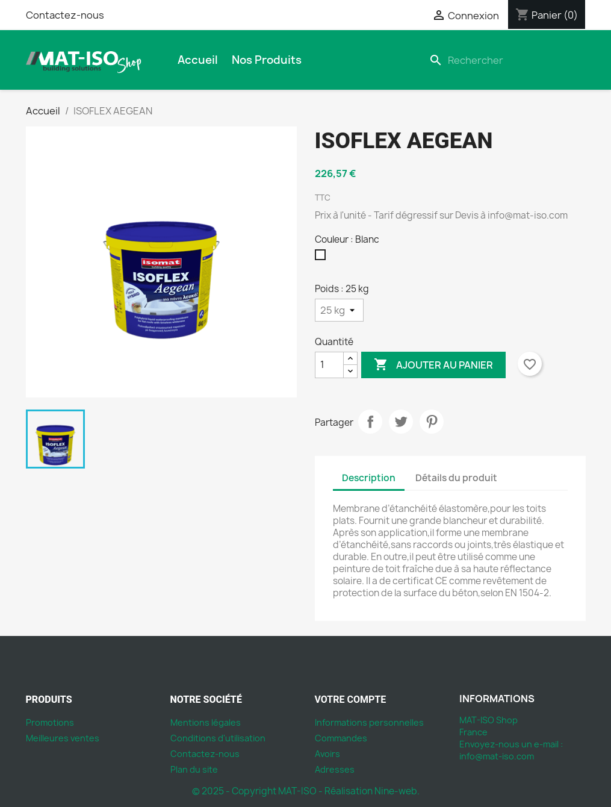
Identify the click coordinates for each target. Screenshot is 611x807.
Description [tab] (368, 478)
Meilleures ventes (62, 738)
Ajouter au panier (433, 365)
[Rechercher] (505, 60)
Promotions (50, 722)
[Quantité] (329, 365)
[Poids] (339, 310)
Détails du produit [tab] (456, 478)
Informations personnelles (369, 722)
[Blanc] (322, 257)
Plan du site (194, 769)
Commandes (341, 738)
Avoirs (327, 753)
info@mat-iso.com (496, 756)
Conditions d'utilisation (217, 738)
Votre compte (350, 699)
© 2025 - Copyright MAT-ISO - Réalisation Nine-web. (306, 791)
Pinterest (432, 422)
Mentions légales (205, 722)
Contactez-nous (65, 15)
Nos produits (267, 59)
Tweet (401, 422)
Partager (370, 422)
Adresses (335, 769)
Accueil (198, 59)
